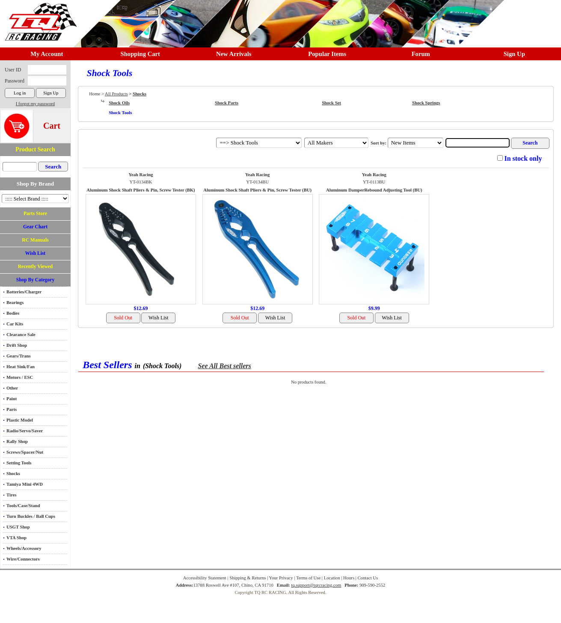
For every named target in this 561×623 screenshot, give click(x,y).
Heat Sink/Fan (20, 366)
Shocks (13, 473)
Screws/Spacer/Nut (24, 452)
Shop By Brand (35, 183)
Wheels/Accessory (24, 548)
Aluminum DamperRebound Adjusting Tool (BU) (374, 190)
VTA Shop (16, 537)
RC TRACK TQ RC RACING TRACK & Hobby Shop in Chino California (38, 17)
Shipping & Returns (247, 578)
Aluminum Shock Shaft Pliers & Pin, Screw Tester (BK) (140, 190)
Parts (11, 409)
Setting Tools (18, 463)
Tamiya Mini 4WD (24, 484)
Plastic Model (19, 420)
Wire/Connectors (23, 559)
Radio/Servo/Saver (24, 430)
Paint (11, 398)
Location (332, 578)
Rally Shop (17, 441)
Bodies (12, 313)
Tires (11, 495)
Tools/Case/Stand (23, 505)
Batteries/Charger (24, 291)
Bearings (15, 302)
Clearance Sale (21, 334)
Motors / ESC (19, 377)
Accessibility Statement (204, 578)
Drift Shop (16, 345)
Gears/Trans (18, 356)
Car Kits (14, 324)
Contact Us (368, 578)
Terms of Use (308, 578)
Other (12, 388)
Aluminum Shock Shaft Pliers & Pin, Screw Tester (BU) (257, 190)
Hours (348, 578)
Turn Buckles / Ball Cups (30, 516)
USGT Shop (18, 527)
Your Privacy (281, 578)
